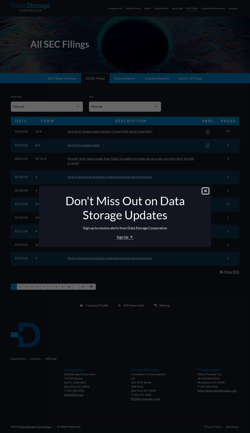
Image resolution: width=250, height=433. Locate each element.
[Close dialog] (205, 191)
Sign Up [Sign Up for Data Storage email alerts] (123, 237)
